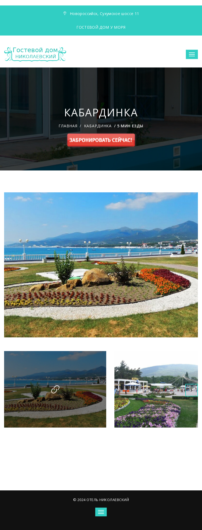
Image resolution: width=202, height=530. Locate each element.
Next (191, 390)
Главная (68, 125)
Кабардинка (98, 125)
